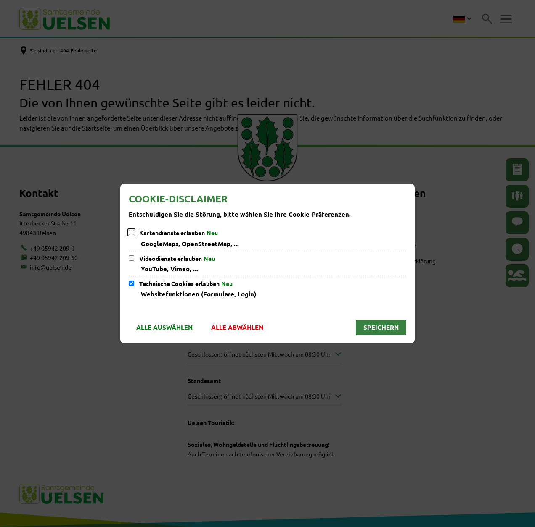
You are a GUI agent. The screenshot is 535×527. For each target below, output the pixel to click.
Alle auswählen (164, 327)
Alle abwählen (237, 327)
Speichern (381, 327)
